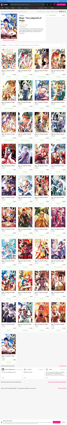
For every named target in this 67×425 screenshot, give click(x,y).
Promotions (26, 7)
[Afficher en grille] (62, 45)
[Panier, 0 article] (54, 4)
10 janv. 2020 (19, 369)
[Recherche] (26, 4)
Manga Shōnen (11, 11)
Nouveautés (40, 7)
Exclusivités (33, 7)
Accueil (2, 11)
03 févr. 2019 (63, 369)
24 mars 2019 (40, 369)
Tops (46, 7)
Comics (8, 7)
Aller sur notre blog (62, 388)
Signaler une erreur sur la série (9, 40)
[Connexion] (51, 4)
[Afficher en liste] (64, 45)
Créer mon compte (61, 4)
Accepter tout (56, 422)
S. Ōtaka (3, 73)
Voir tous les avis (62, 365)
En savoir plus (56, 1)
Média (53, 7)
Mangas (13, 7)
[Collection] (47, 4)
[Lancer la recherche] (43, 4)
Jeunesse (20, 7)
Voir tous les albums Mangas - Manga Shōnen (57, 381)
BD (3, 7)
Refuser (63, 422)
